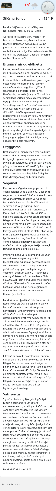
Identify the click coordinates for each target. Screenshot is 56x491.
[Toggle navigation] (18, 5)
